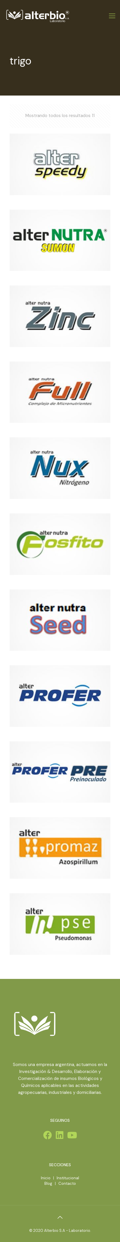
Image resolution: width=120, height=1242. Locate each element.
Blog (48, 1183)
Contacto (67, 1183)
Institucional (68, 1178)
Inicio (46, 1178)
